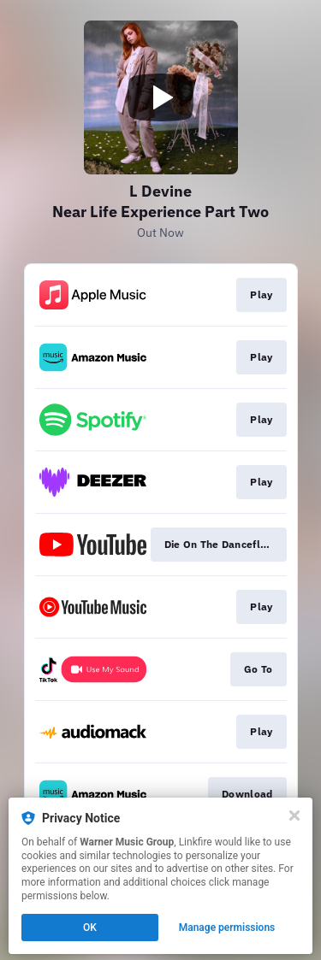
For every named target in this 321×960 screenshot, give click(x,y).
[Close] (294, 815)
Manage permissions (227, 927)
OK (90, 927)
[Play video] (161, 97)
